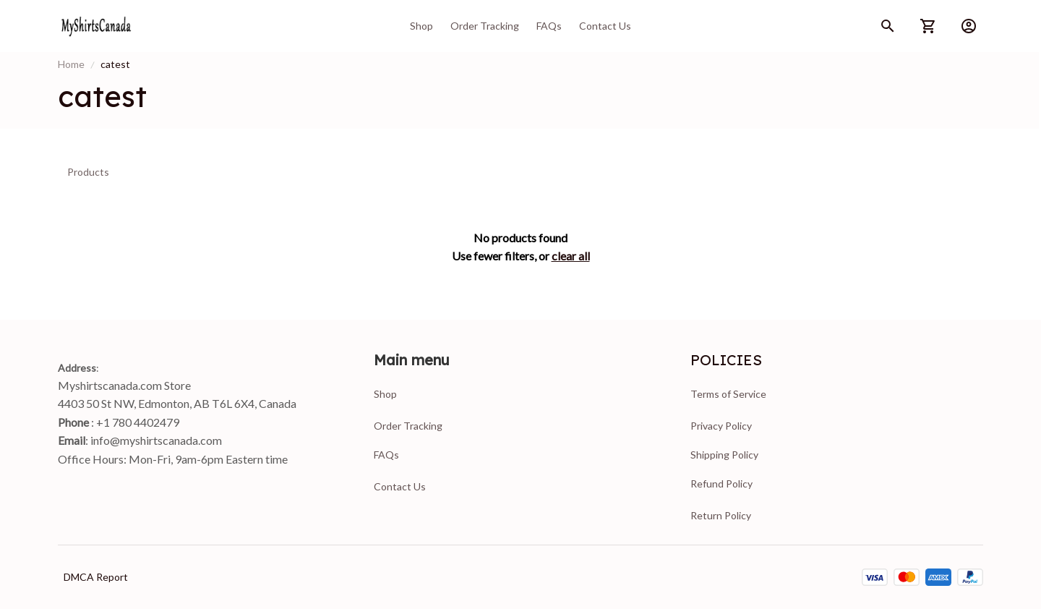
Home (71, 64)
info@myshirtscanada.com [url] (156, 440)
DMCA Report (96, 577)
